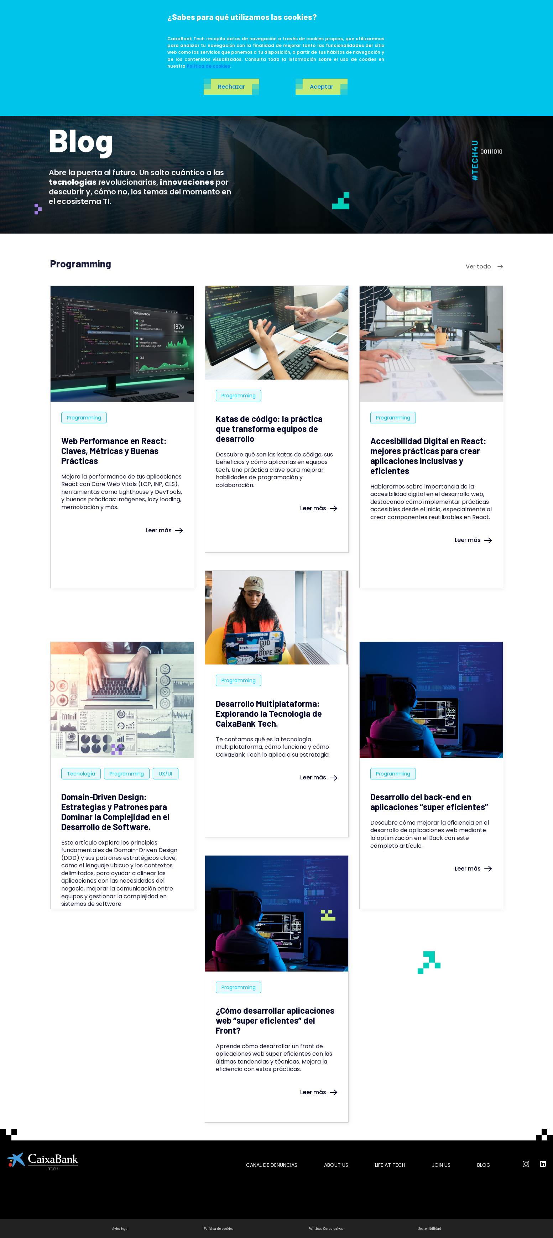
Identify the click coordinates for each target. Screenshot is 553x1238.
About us (336, 1165)
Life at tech (390, 1165)
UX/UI (165, 773)
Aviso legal (120, 1228)
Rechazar (231, 86)
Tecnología (81, 773)
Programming (84, 417)
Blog (483, 1165)
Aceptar (321, 86)
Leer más (164, 530)
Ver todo (484, 266)
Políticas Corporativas (325, 1228)
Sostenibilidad (429, 1228)
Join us (441, 1165)
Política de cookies (208, 66)
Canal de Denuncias (271, 1165)
